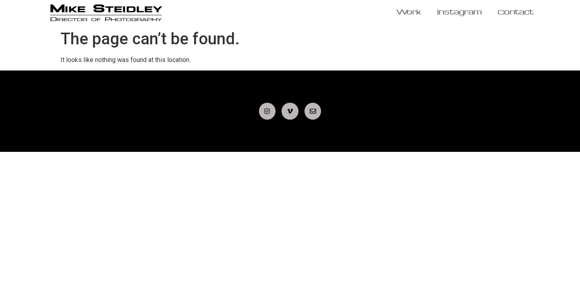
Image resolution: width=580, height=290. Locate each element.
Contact (516, 13)
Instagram (459, 13)
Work (408, 13)
